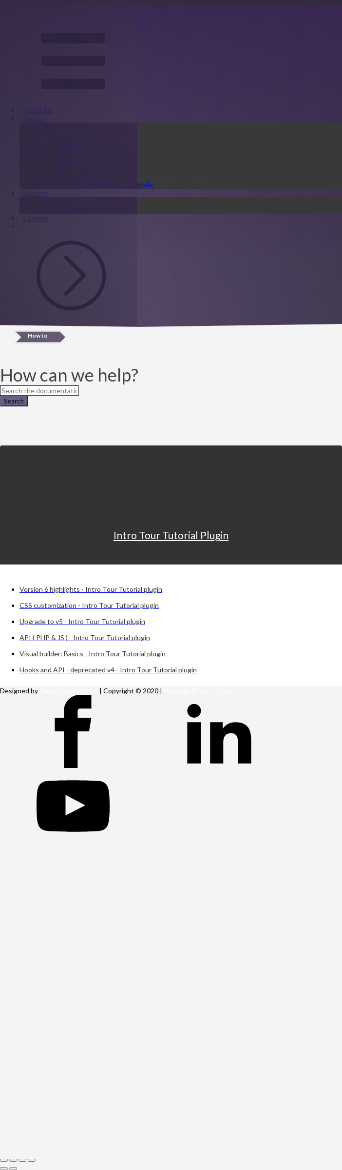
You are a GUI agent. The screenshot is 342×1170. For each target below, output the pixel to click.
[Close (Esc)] (4, 1160)
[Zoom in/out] (32, 1160)
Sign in (10, 316)
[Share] (13, 1160)
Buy (64, 168)
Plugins (34, 118)
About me (38, 110)
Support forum (61, 209)
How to (69, 143)
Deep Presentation (68, 690)
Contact (35, 218)
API (64, 151)
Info (64, 135)
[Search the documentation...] (39, 390)
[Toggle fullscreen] (22, 1160)
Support (70, 160)
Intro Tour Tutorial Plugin (171, 535)
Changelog (74, 176)
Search (14, 401)
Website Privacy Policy (198, 690)
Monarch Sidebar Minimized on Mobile (96, 185)
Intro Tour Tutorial (67, 126)
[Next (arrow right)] (13, 1168)
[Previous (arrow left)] (4, 1168)
